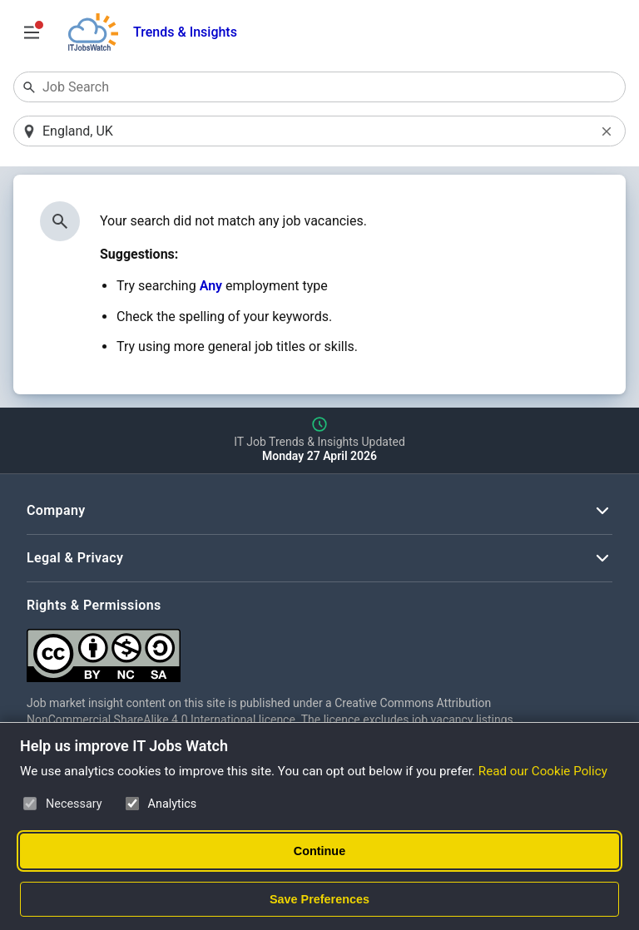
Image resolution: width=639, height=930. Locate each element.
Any (211, 286)
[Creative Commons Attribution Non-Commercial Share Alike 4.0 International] (276, 649)
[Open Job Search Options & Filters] (31, 32)
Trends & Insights (185, 32)
